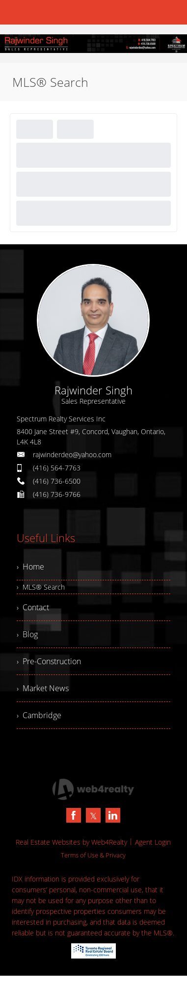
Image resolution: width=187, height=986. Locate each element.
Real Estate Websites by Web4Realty (71, 842)
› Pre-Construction (49, 661)
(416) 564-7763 (56, 467)
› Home (30, 566)
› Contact (33, 607)
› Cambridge (39, 715)
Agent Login (153, 842)
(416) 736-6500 (56, 481)
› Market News (43, 688)
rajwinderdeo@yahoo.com (72, 454)
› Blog (27, 634)
